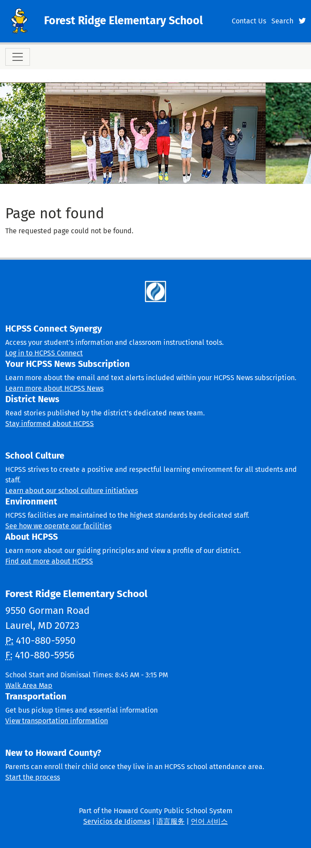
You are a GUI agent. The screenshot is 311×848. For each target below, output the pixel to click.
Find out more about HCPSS (49, 561)
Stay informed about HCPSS (49, 423)
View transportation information (56, 721)
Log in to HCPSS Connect (44, 353)
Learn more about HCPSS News (54, 388)
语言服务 (170, 821)
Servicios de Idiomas (116, 821)
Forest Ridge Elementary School (123, 20)
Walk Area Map (28, 685)
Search (282, 21)
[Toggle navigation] (17, 57)
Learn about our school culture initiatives (71, 490)
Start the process (32, 777)
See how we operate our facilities (58, 526)
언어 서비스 (209, 821)
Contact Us (249, 21)
